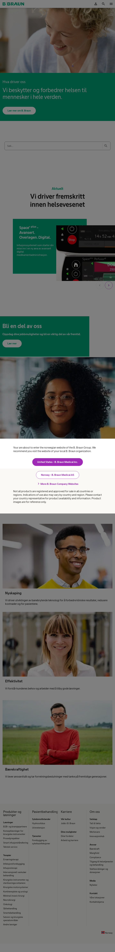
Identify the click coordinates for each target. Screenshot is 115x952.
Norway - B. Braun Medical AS (57, 475)
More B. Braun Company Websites (57, 484)
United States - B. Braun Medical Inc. (57, 462)
